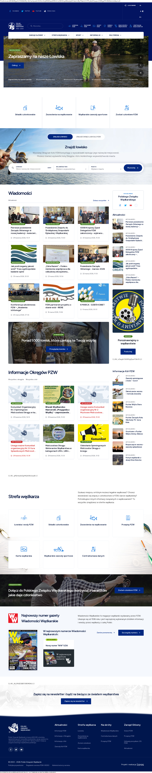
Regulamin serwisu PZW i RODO (37, 765)
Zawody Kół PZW (61, 747)
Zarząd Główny (36, 35)
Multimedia (114, 35)
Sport (78, 35)
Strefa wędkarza (59, 35)
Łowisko (19, 167)
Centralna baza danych (109, 736)
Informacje (95, 35)
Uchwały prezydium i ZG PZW (133, 742)
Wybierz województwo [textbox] (65, 169)
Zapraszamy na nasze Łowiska (19, 79)
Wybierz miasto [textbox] (97, 169)
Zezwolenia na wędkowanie (83, 737)
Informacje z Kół (60, 741)
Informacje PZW (60, 731)
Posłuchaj (128, 352)
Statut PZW (128, 731)
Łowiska (81, 731)
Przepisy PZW (106, 741)
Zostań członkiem (84, 743)
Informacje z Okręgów (63, 736)
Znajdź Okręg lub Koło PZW (88, 137)
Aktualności (12, 200)
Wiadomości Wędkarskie (45, 79)
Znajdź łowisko (60, 137)
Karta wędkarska (84, 748)
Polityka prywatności (15, 765)
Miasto (93, 167)
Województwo (61, 167)
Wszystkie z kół (31, 379)
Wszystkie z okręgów (16, 379)
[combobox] (71, 169)
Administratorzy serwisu (61, 765)
